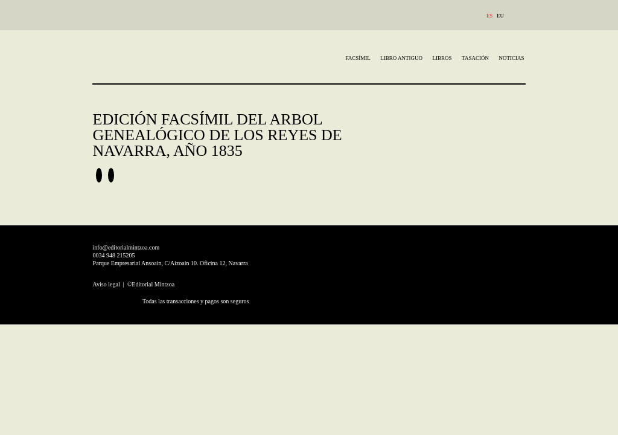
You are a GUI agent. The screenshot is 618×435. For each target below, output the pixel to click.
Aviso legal (107, 284)
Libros (442, 58)
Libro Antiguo (401, 58)
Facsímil (358, 58)
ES (489, 16)
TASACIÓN (475, 58)
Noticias (511, 58)
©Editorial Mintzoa (150, 284)
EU (500, 16)
